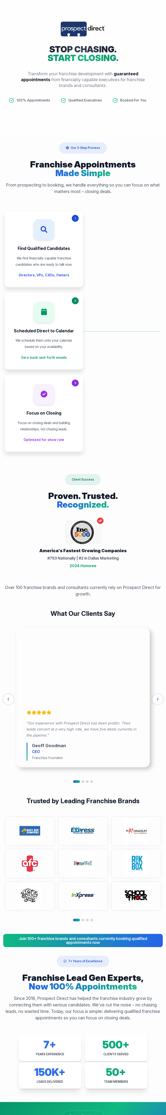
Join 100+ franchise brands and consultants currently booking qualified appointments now (83, 804)
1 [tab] (76, 645)
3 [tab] (87, 645)
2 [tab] (83, 645)
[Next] (157, 562)
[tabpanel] (83, 561)
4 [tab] (91, 645)
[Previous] (8, 562)
